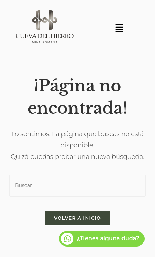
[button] (119, 28)
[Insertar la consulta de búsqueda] (77, 186)
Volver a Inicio (77, 218)
